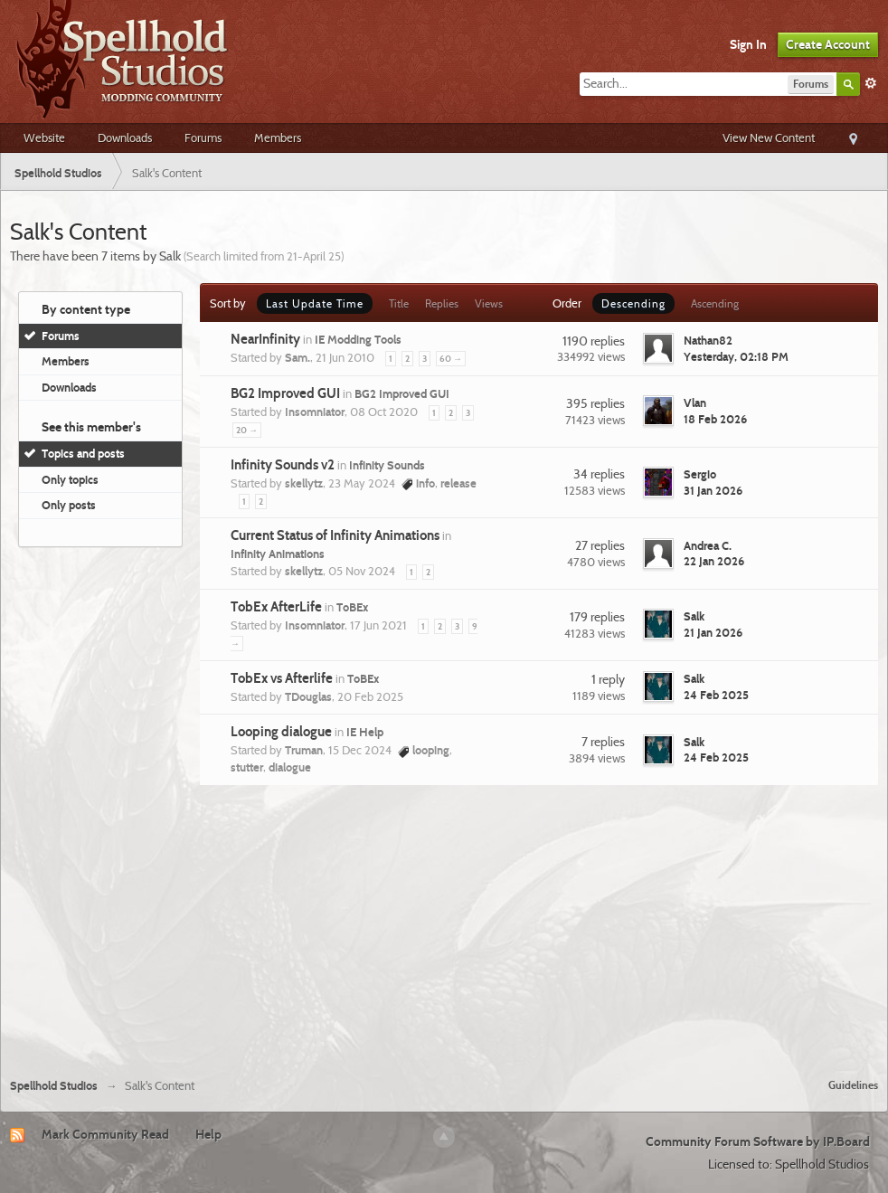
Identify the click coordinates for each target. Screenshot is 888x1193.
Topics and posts (83, 453)
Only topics (70, 479)
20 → (247, 430)
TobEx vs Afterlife (282, 678)
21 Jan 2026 (713, 632)
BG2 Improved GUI (285, 393)
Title (399, 303)
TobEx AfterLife (276, 607)
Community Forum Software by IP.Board (758, 1141)
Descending (633, 303)
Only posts (69, 504)
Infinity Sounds (387, 465)
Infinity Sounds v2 (283, 465)
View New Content (769, 137)
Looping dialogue (281, 732)
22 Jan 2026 (714, 561)
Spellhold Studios (54, 1086)
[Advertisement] (444, 929)
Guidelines (853, 1085)
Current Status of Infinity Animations (335, 535)
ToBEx (352, 607)
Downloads (125, 137)
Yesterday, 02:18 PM (736, 356)
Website (44, 137)
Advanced (871, 83)
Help (208, 1134)
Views (489, 303)
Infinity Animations (278, 553)
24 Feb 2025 (716, 694)
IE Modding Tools (358, 339)
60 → (450, 359)
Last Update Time (315, 303)
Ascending (715, 303)
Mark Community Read (105, 1134)
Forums (203, 137)
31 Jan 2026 (713, 490)
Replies (441, 303)
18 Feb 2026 (715, 419)
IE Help (364, 731)
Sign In (748, 44)
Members (277, 137)
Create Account (828, 44)
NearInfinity (265, 339)
